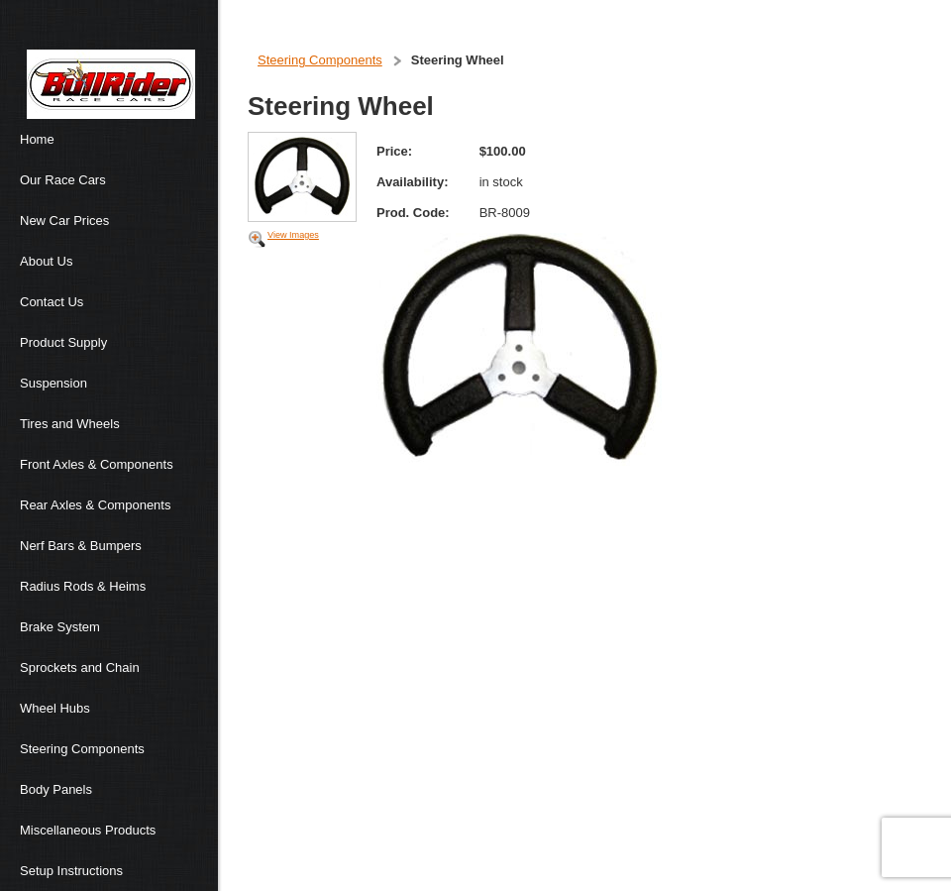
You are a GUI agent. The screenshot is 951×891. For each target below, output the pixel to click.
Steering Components (320, 60)
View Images (293, 235)
